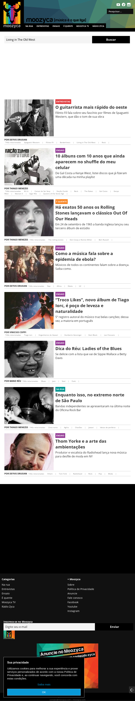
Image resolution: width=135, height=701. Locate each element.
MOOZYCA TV (82, 26)
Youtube (72, 606)
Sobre (71, 584)
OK (44, 692)
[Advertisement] (67, 71)
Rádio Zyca (98, 26)
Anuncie (72, 593)
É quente (68, 26)
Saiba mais (43, 684)
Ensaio (56, 26)
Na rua (29, 26)
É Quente (61, 201)
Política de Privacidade (81, 589)
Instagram (73, 611)
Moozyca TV (8, 602)
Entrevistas (43, 26)
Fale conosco (75, 597)
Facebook (73, 602)
